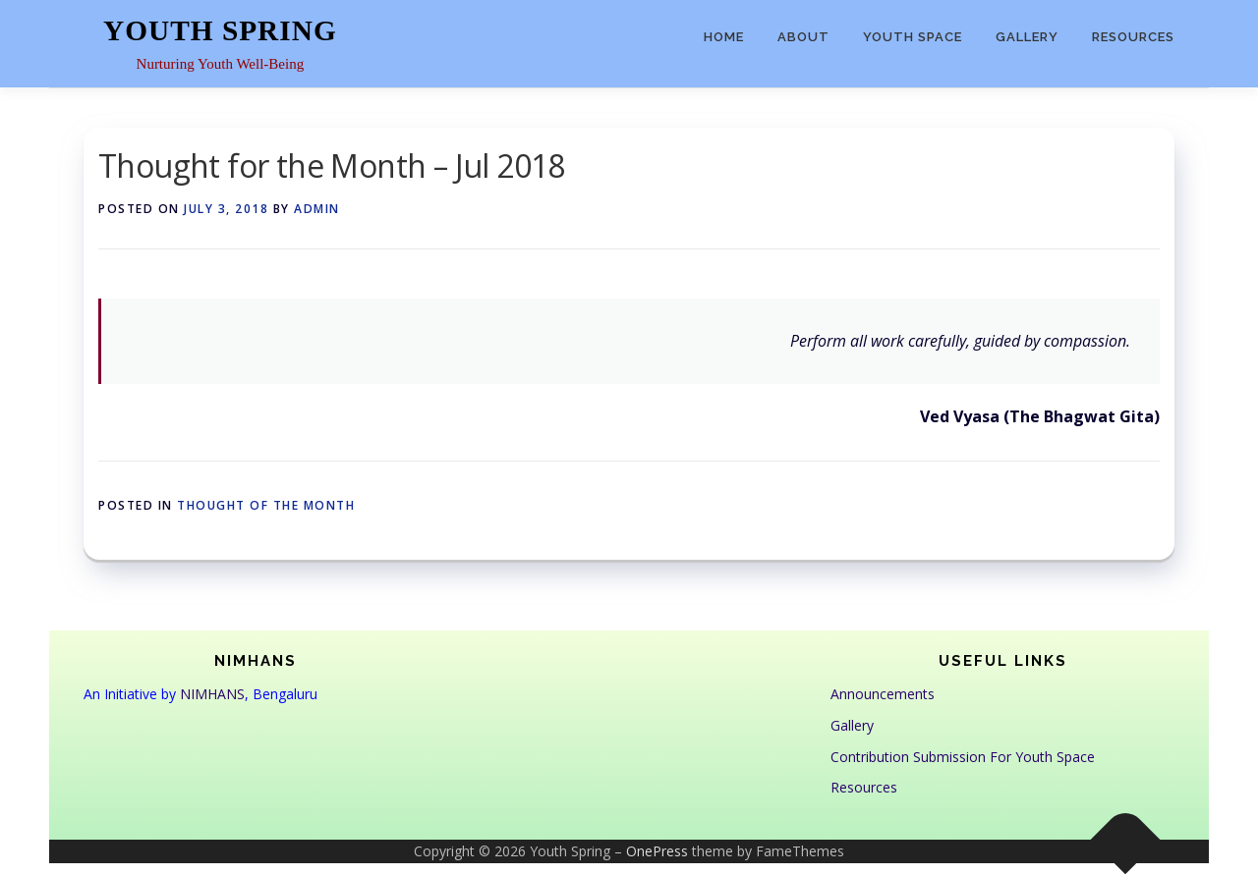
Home (724, 36)
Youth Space (912, 36)
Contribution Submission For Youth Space (962, 756)
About (803, 36)
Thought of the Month (266, 505)
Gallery (1027, 36)
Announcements (882, 693)
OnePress (657, 851)
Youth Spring (220, 30)
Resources (1133, 36)
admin (317, 208)
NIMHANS (212, 693)
